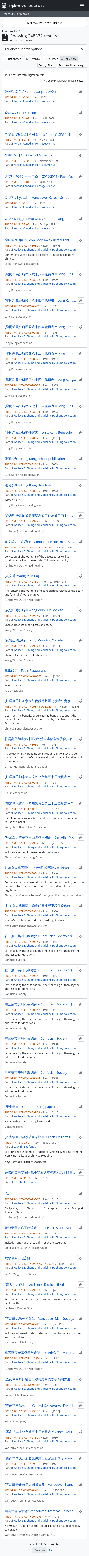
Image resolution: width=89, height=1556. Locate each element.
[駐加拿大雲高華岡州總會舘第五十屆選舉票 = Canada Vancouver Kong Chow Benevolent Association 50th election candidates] (40, 803)
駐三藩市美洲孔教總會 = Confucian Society (36, 1038)
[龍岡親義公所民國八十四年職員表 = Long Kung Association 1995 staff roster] (40, 300)
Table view (68, 58)
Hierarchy (33, 58)
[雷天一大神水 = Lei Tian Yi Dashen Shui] (34, 1284)
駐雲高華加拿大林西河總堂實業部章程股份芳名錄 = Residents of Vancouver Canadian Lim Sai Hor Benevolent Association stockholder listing (40, 739)
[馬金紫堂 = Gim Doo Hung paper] (30, 1107)
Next (52, 1550)
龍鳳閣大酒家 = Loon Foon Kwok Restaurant (37, 240)
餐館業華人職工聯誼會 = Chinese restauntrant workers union (40, 1228)
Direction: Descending (71, 65)
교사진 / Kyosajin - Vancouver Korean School (37, 198)
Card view (51, 58)
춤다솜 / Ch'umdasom (21, 113)
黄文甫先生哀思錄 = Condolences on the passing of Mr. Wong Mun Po (40, 542)
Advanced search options (23, 49)
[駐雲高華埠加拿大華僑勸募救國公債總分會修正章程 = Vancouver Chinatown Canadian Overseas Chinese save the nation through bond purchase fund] (40, 701)
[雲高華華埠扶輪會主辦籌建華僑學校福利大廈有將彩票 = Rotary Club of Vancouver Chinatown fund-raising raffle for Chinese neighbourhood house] (40, 1379)
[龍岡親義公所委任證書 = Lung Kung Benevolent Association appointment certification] (40, 432)
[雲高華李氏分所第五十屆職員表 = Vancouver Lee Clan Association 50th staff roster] (40, 1432)
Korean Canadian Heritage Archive (34, 101)
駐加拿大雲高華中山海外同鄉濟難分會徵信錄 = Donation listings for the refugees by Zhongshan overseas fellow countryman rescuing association (40, 868)
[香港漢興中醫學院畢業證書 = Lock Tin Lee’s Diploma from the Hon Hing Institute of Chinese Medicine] (40, 1137)
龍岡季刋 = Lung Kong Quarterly (28, 485)
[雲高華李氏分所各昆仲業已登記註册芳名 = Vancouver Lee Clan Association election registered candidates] (40, 1458)
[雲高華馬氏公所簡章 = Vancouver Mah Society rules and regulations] (40, 1319)
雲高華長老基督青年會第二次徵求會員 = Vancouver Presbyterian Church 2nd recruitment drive (40, 1353)
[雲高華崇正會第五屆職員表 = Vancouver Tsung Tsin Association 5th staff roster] (40, 1485)
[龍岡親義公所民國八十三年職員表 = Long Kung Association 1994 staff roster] (40, 353)
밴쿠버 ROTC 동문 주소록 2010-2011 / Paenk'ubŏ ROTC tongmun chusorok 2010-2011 (40, 176)
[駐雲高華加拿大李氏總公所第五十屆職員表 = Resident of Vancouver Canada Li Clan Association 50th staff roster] (40, 777)
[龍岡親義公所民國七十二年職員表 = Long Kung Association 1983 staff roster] (40, 406)
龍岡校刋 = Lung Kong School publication (35, 459)
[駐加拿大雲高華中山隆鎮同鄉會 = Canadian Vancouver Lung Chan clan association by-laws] (40, 837)
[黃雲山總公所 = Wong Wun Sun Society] (34, 610)
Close (22, 31)
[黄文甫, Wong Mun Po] (22, 576)
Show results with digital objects (63, 80)
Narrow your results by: (44, 23)
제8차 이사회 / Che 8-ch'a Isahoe (28, 155)
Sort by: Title (46, 65)
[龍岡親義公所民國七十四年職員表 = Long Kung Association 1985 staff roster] (40, 380)
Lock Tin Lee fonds (25, 1146)
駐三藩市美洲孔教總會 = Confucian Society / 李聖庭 (40, 936)
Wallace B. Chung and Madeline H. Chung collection (45, 249)
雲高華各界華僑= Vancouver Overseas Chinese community (40, 1511)
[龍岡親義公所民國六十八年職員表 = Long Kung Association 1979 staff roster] (40, 274)
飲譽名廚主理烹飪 (18, 1258)
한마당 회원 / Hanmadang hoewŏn (30, 92)
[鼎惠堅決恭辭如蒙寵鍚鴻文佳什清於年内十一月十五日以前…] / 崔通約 (40, 515)
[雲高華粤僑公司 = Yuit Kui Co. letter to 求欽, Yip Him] (40, 1405)
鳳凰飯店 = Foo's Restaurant (25, 671)
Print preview (12, 58)
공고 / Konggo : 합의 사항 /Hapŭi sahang (34, 219)
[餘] (7, 1194)
